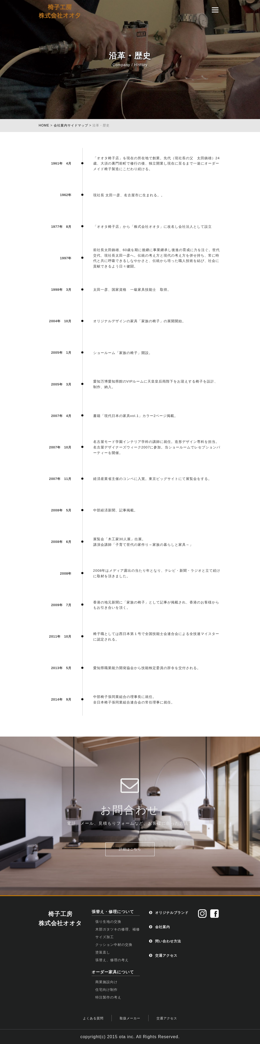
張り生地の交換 (108, 922)
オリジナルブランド (169, 913)
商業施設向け (106, 982)
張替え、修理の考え (112, 960)
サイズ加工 (104, 937)
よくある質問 (93, 1018)
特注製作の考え (108, 997)
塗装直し (102, 952)
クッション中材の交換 (113, 945)
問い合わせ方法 (165, 941)
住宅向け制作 (106, 990)
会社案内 (159, 927)
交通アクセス (163, 955)
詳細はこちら (130, 849)
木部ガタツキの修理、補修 (117, 929)
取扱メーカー (130, 1018)
